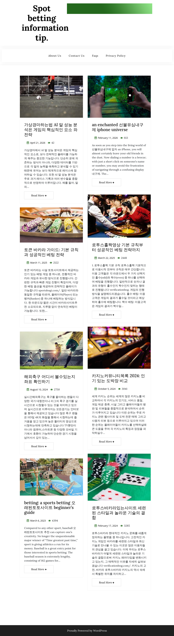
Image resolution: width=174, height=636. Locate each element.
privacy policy (116, 55)
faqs (95, 55)
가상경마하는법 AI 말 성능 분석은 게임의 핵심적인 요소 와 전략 (50, 129)
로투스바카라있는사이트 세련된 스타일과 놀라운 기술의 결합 (119, 512)
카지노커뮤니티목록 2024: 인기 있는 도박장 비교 (118, 378)
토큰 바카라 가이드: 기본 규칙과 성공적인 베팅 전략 (51, 252)
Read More (38, 195)
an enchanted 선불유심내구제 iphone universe (117, 127)
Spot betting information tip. (45, 23)
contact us (77, 55)
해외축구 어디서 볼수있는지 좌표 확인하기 (49, 379)
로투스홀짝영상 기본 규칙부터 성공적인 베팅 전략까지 (117, 247)
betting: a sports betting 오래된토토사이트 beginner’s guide (49, 507)
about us (54, 55)
